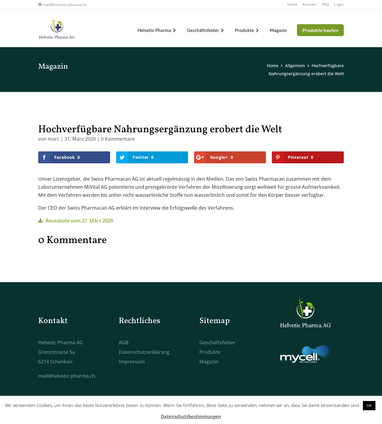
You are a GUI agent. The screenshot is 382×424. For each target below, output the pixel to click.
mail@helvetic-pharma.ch (66, 376)
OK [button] (369, 405)
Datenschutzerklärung (144, 352)
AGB (123, 342)
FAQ (325, 5)
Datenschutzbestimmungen (191, 416)
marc (53, 139)
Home (292, 5)
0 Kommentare (118, 139)
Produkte (244, 30)
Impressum (132, 361)
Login (339, 5)
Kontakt (310, 5)
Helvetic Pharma (154, 30)
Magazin (278, 30)
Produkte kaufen (320, 30)
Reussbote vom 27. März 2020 (79, 220)
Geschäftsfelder (203, 30)
